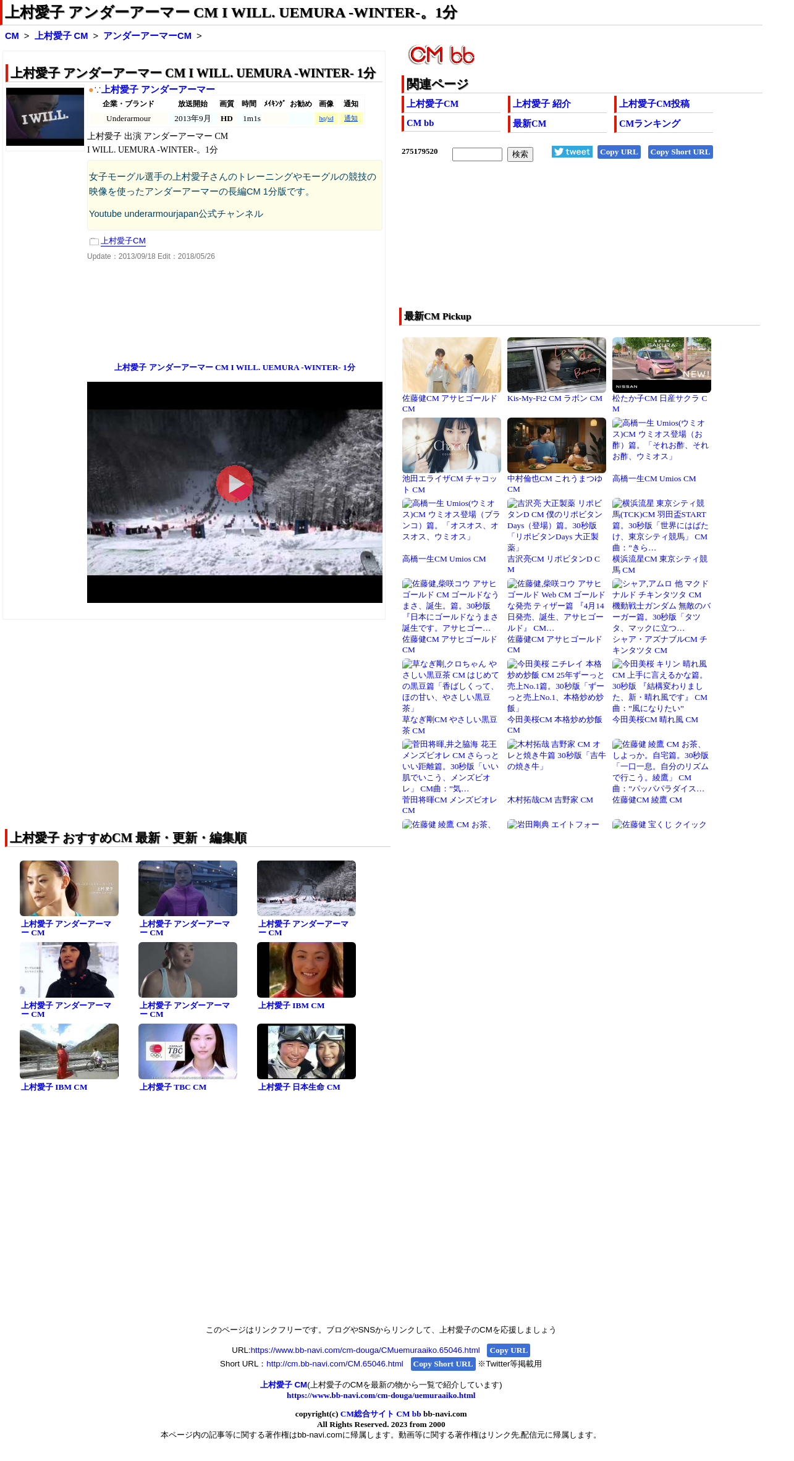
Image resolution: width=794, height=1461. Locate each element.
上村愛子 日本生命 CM (299, 1087)
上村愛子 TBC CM (173, 1087)
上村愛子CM (432, 104)
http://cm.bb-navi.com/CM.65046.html (334, 1363)
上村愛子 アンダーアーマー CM (66, 928)
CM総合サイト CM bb (380, 1413)
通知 (351, 118)
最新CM (529, 123)
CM (12, 36)
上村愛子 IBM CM (291, 1005)
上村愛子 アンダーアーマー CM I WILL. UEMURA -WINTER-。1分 (231, 12)
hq (322, 118)
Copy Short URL (681, 151)
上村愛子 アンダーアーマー (158, 90)
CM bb (420, 123)
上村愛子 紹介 (542, 104)
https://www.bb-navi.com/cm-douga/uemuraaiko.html (381, 1395)
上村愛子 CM (61, 36)
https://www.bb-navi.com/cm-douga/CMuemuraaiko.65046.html (365, 1350)
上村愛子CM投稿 (654, 104)
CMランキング (649, 123)
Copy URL (619, 151)
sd (330, 118)
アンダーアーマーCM (147, 36)
